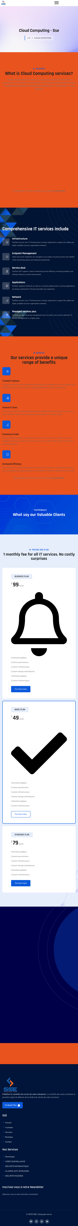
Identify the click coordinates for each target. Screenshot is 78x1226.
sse (28, 38)
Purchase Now (21, 688)
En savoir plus (12, 1105)
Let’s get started (58, 190)
